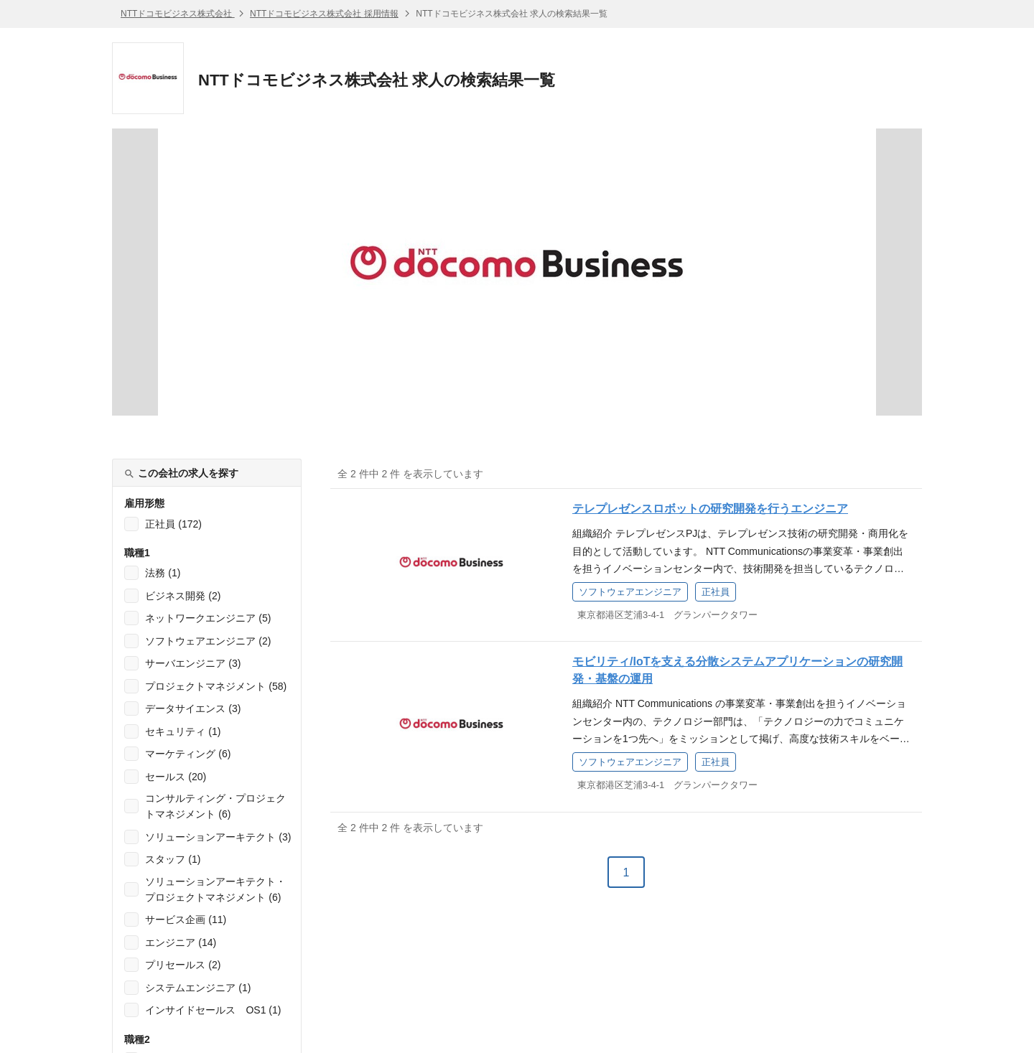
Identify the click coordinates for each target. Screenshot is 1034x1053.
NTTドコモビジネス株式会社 (178, 14)
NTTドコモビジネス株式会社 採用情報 (324, 14)
